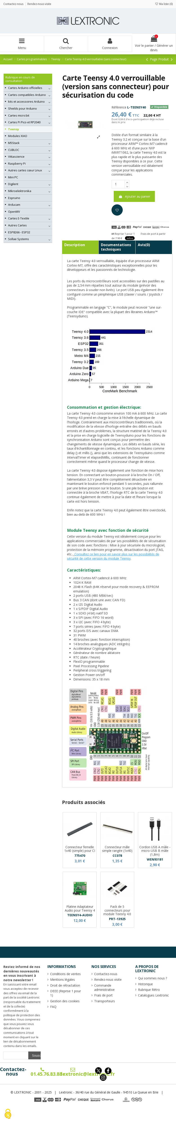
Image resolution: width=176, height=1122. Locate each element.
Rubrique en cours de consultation (20, 79)
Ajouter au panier (134, 196)
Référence (118, 107)
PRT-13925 (117, 919)
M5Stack (14, 143)
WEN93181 (155, 859)
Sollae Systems (18, 239)
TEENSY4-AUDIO (79, 915)
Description (74, 244)
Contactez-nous (13, 1071)
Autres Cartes (17, 225)
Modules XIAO (17, 136)
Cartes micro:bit (18, 115)
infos (130, 238)
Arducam (14, 205)
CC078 (117, 855)
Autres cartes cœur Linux (25, 170)
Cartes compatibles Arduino (27, 95)
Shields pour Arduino (22, 108)
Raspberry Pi (17, 163)
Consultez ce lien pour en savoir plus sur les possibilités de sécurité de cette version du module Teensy (113, 556)
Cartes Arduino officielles (25, 88)
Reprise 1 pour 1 (123, 233)
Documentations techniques (116, 247)
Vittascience (16, 157)
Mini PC (13, 177)
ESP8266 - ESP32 (19, 232)
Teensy (13, 129)
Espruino (14, 198)
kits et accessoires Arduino (26, 101)
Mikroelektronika (19, 191)
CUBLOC (13, 150)
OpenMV (14, 212)
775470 (79, 855)
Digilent (13, 184)
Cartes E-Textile (18, 218)
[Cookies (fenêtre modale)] (8, 1114)
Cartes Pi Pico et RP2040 (24, 122)
